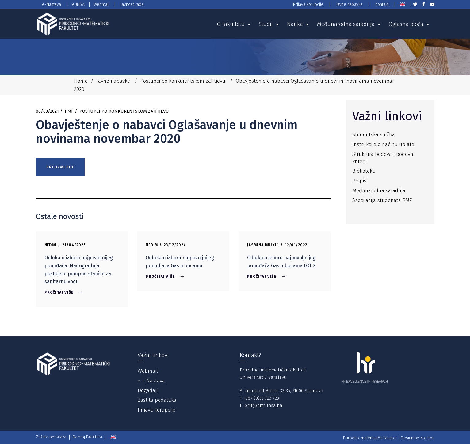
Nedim (50, 245)
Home (81, 81)
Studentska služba (373, 134)
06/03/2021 (47, 111)
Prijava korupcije (156, 410)
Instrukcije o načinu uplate (383, 144)
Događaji (148, 390)
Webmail (148, 371)
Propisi (360, 181)
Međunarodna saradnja (378, 190)
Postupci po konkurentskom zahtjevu (182, 81)
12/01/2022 (296, 245)
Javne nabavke (113, 81)
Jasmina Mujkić (263, 245)
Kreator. (427, 438)
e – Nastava (151, 381)
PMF (69, 111)
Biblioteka (363, 171)
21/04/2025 (74, 245)
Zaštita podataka (157, 400)
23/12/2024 (175, 245)
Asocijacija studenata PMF (382, 200)
